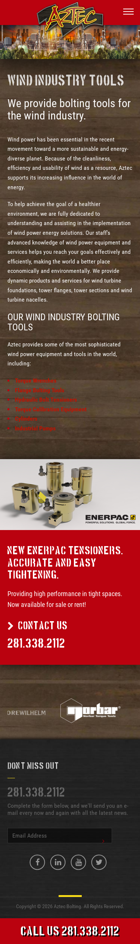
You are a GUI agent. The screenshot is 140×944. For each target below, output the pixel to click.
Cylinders (26, 418)
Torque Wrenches (35, 380)
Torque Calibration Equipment (51, 409)
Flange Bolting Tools (39, 390)
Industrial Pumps (35, 428)
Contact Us (37, 626)
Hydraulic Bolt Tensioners (46, 399)
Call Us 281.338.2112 (70, 932)
